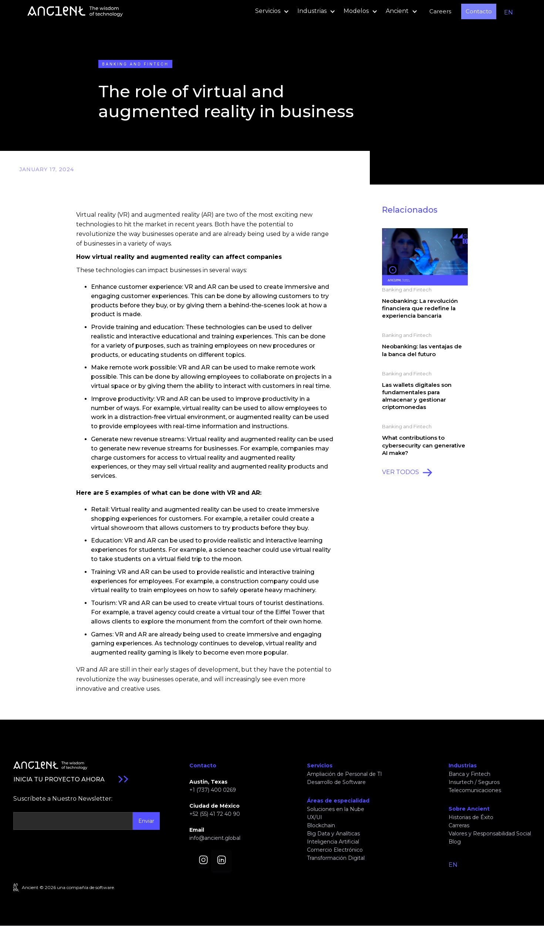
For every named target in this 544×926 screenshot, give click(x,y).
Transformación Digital (336, 858)
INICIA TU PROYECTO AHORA (59, 779)
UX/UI (314, 817)
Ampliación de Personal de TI (344, 774)
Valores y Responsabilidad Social (490, 833)
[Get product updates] (73, 821)
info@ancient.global (214, 838)
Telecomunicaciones (475, 790)
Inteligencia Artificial (333, 841)
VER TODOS (400, 472)
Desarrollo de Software (336, 782)
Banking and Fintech (135, 64)
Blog (455, 841)
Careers (440, 11)
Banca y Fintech (469, 774)
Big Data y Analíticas (333, 833)
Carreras (459, 825)
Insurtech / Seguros (474, 782)
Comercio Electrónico (335, 849)
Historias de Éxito (471, 817)
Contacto (479, 11)
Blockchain (321, 825)
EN (508, 12)
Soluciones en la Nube (335, 809)
